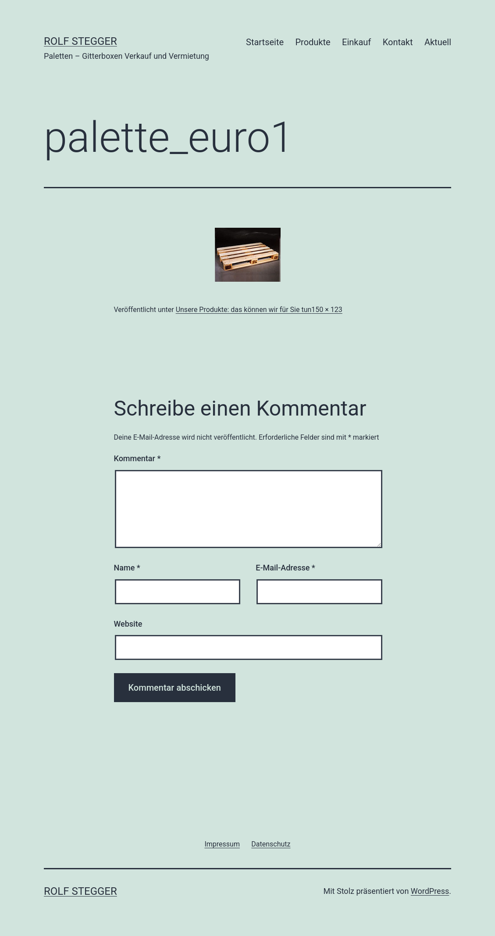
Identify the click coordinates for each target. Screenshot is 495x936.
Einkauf (356, 42)
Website (128, 623)
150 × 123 (326, 309)
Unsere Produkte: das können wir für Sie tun (244, 309)
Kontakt (398, 42)
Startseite (265, 42)
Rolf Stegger (80, 41)
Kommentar (137, 458)
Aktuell (437, 42)
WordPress (430, 891)
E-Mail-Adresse (285, 567)
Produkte (312, 42)
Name (127, 567)
